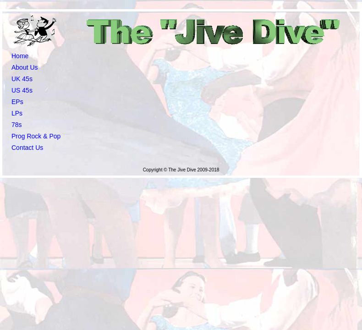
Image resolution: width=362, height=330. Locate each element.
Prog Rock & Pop (35, 136)
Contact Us (27, 147)
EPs (17, 101)
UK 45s (22, 78)
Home (19, 56)
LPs (16, 113)
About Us (24, 67)
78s (16, 124)
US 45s (22, 90)
